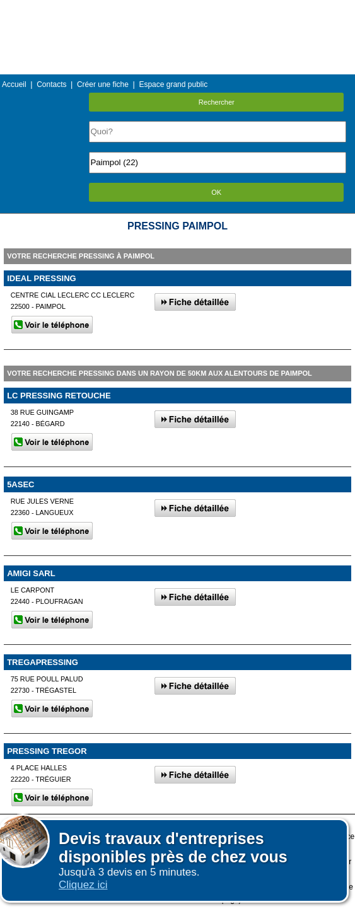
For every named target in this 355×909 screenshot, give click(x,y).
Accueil (14, 84)
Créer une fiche (103, 84)
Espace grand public (173, 84)
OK (216, 192)
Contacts (51, 84)
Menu (177, 9)
